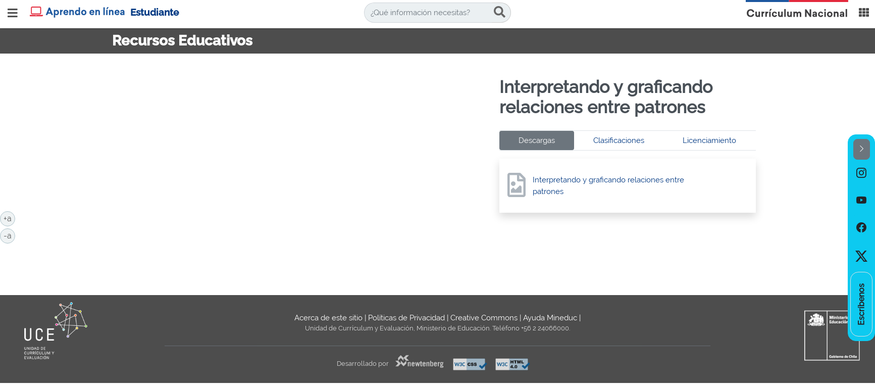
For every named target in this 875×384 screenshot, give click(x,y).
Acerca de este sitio (328, 317)
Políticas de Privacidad (406, 317)
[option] (861, 173)
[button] (861, 149)
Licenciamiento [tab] (709, 140)
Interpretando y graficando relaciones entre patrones (608, 185)
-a (9, 235)
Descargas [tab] (537, 140)
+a (9, 217)
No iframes (302, 167)
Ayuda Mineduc (550, 317)
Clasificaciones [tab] (618, 140)
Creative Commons (484, 317)
